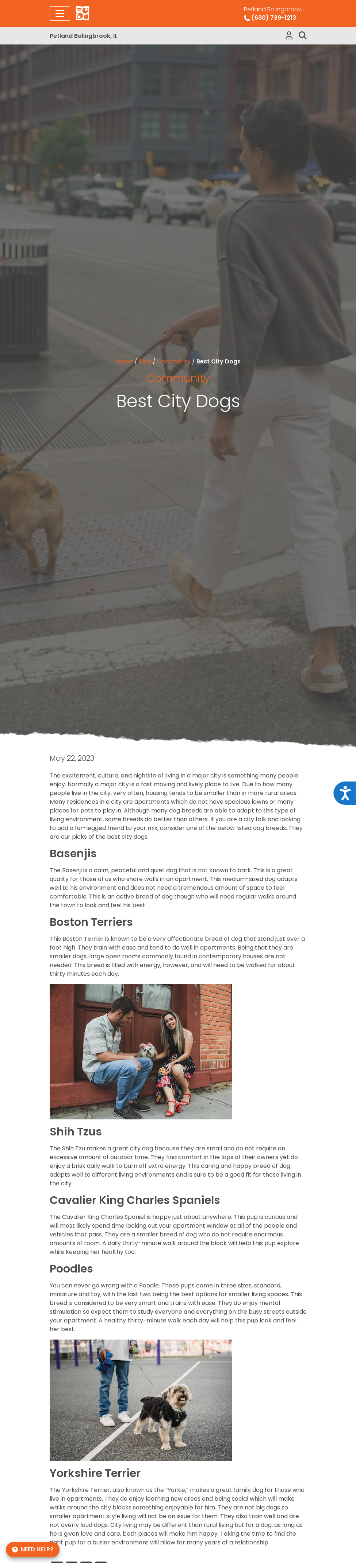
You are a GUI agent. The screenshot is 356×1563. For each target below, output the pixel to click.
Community (174, 361)
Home (124, 361)
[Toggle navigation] (60, 13)
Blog (145, 361)
